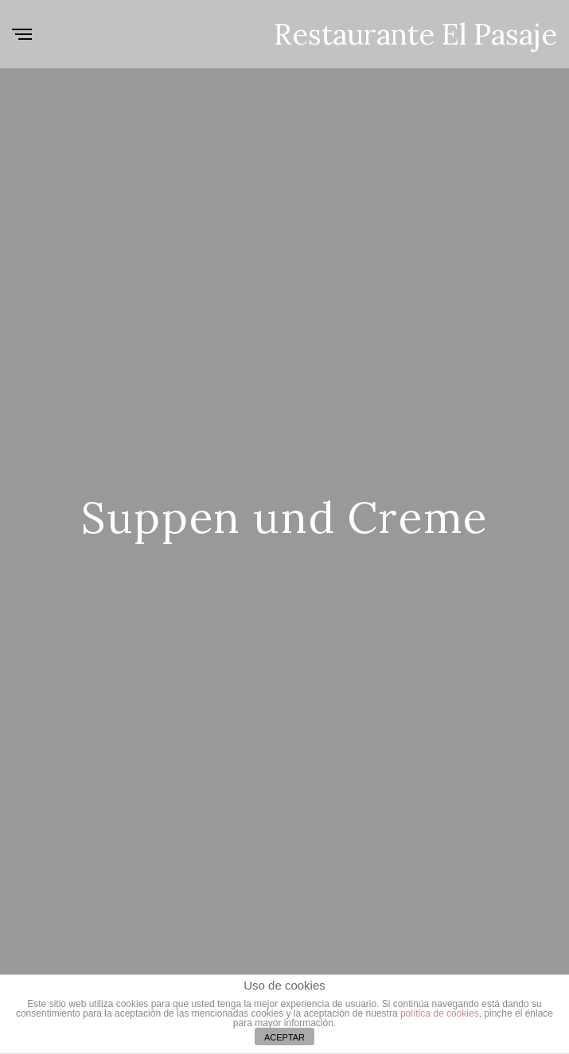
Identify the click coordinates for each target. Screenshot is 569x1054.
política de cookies (439, 1013)
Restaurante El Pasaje (415, 34)
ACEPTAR (284, 1037)
